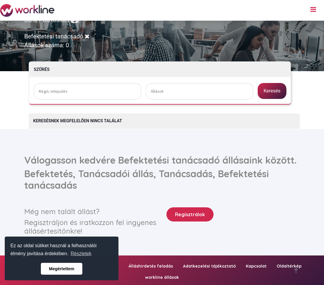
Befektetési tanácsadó (56, 36)
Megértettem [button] (61, 268)
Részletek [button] (81, 253)
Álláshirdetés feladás (151, 266)
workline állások (162, 277)
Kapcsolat (256, 266)
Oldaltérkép (289, 266)
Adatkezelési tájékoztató (209, 266)
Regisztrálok (190, 214)
